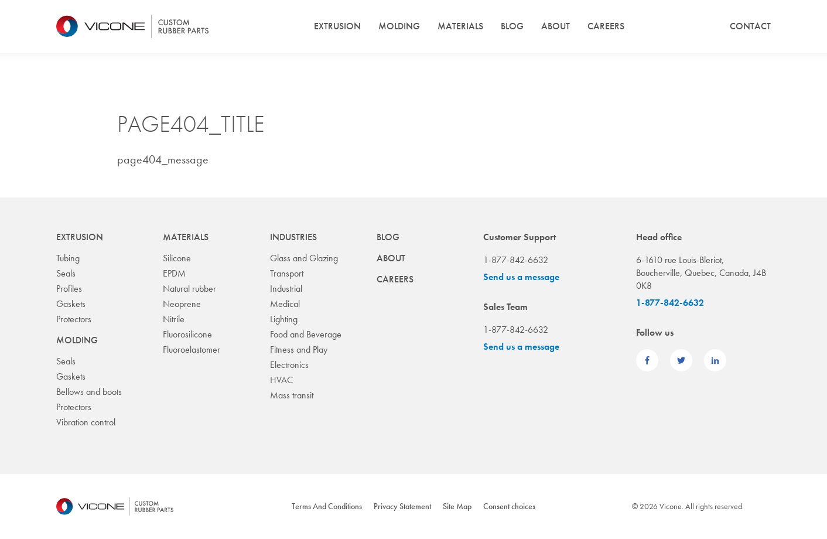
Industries (293, 237)
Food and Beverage (305, 334)
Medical (285, 304)
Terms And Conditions (327, 506)
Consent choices (509, 506)
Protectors (73, 319)
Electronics (289, 365)
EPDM (174, 273)
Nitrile (173, 319)
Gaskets (71, 304)
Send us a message (521, 277)
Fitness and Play (298, 349)
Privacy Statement (402, 506)
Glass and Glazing (304, 258)
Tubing (68, 258)
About (555, 26)
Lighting (284, 319)
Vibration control (85, 422)
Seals (66, 273)
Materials (460, 26)
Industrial (286, 288)
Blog (512, 26)
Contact (750, 26)
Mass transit (291, 395)
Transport (286, 273)
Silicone (177, 258)
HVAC (281, 380)
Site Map (457, 506)
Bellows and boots (89, 392)
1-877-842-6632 (670, 302)
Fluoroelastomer (191, 349)
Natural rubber (189, 288)
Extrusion (337, 26)
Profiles (69, 288)
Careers (605, 26)
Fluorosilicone (187, 334)
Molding (399, 26)
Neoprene (182, 304)
